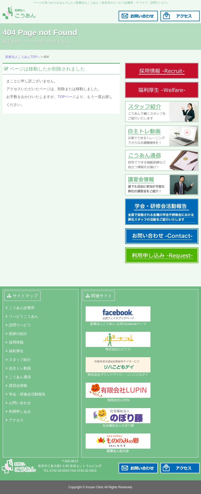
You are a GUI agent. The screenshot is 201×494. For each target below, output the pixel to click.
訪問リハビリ (20, 325)
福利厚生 (16, 351)
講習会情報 (18, 385)
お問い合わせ (20, 403)
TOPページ (67, 97)
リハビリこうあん (23, 316)
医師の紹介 (18, 334)
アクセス (16, 420)
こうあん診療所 (22, 308)
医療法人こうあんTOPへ (22, 57)
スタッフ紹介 (20, 359)
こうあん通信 (20, 377)
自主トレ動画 (20, 368)
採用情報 (16, 342)
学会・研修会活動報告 (27, 394)
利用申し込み (20, 411)
